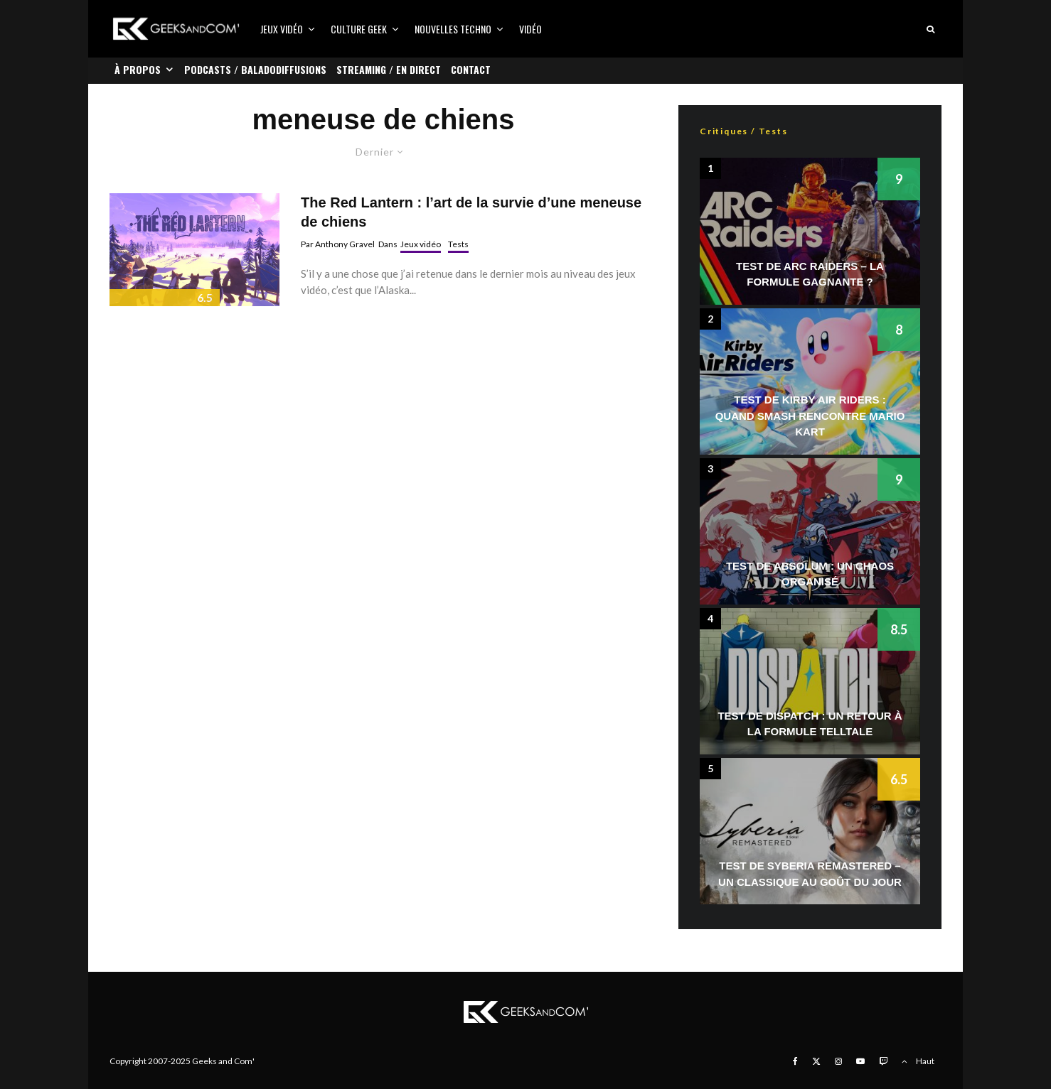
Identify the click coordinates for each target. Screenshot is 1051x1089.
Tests (458, 244)
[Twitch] (883, 1061)
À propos (137, 69)
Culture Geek (359, 28)
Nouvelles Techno (453, 28)
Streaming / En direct (388, 69)
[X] (816, 1061)
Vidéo (530, 28)
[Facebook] (795, 1061)
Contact (471, 69)
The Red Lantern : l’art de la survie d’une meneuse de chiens (471, 212)
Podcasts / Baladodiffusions (255, 69)
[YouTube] (860, 1061)
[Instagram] (838, 1061)
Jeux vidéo (281, 28)
